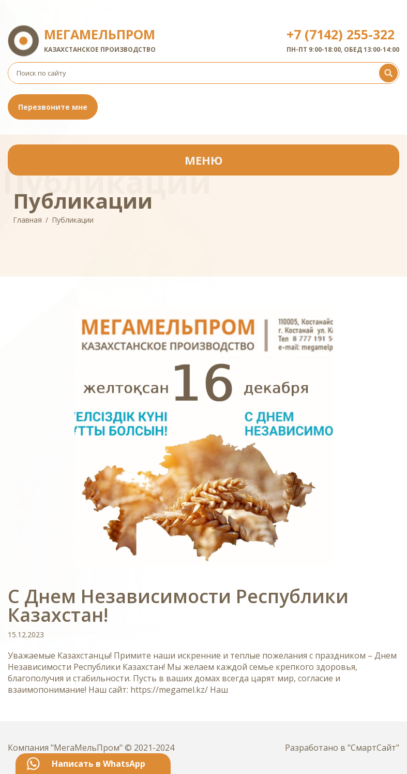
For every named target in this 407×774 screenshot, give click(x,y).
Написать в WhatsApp (98, 763)
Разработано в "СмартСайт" (342, 747)
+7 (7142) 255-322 (341, 34)
